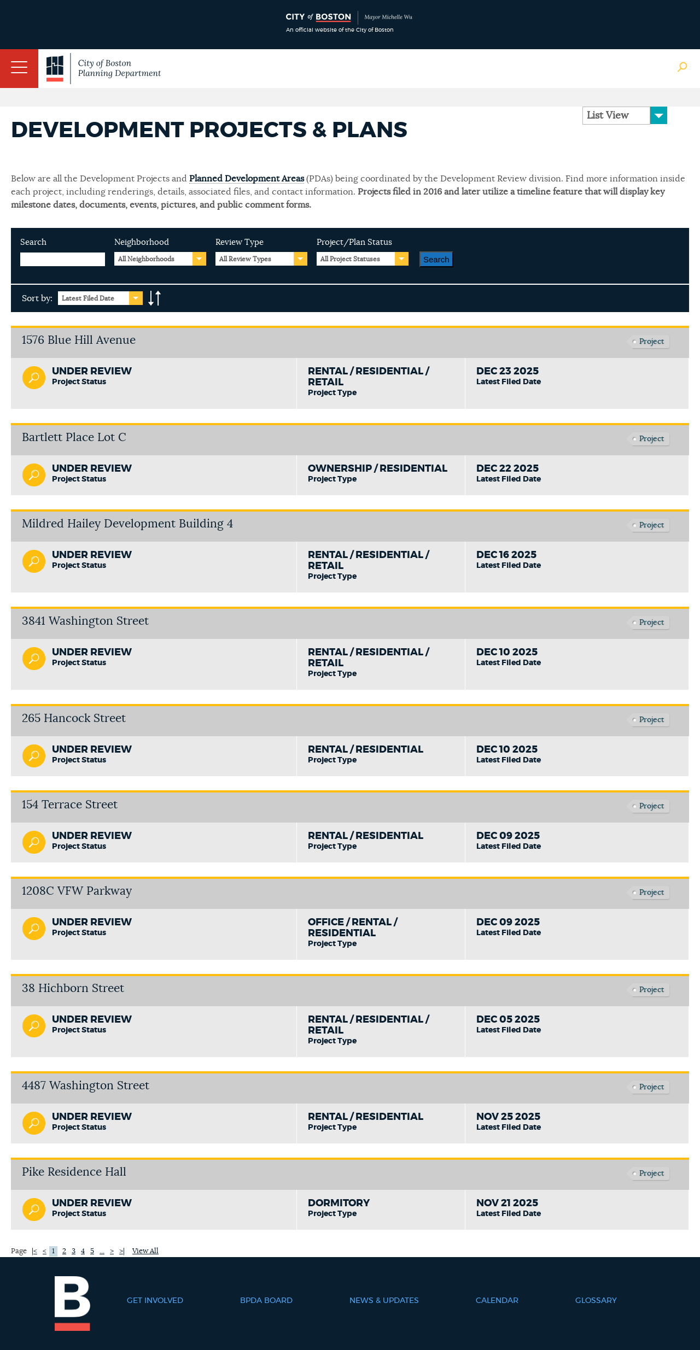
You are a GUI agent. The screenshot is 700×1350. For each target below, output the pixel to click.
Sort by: (37, 298)
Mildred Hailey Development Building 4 (127, 524)
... (102, 1251)
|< (34, 1251)
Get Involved (155, 1301)
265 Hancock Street (74, 718)
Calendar (497, 1301)
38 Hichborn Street (73, 988)
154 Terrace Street (70, 805)
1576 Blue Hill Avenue (79, 340)
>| (122, 1251)
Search (33, 242)
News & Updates (384, 1301)
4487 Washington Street (85, 1085)
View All (145, 1251)
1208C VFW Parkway (77, 891)
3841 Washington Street (85, 621)
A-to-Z (154, 298)
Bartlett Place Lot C (74, 437)
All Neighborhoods (146, 259)
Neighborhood (141, 242)
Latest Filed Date (88, 298)
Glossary (596, 1301)
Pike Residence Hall (74, 1172)
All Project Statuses (350, 259)
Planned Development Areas (246, 178)
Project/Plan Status (354, 242)
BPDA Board (266, 1301)
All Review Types (245, 259)
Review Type (239, 242)
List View (607, 116)
